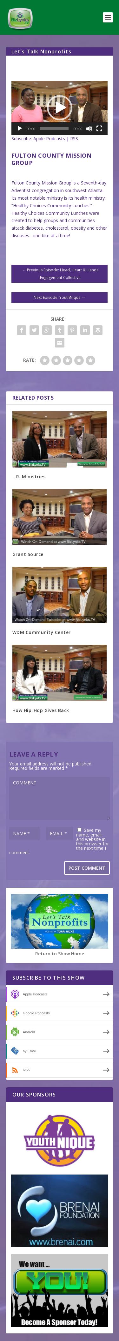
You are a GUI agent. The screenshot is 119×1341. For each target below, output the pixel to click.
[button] (59, 107)
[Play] (20, 128)
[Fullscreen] (99, 128)
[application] (59, 108)
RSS (74, 139)
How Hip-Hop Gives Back (40, 710)
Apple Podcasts (49, 139)
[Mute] (89, 128)
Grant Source (27, 554)
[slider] (54, 128)
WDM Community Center (41, 632)
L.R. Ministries (29, 477)
